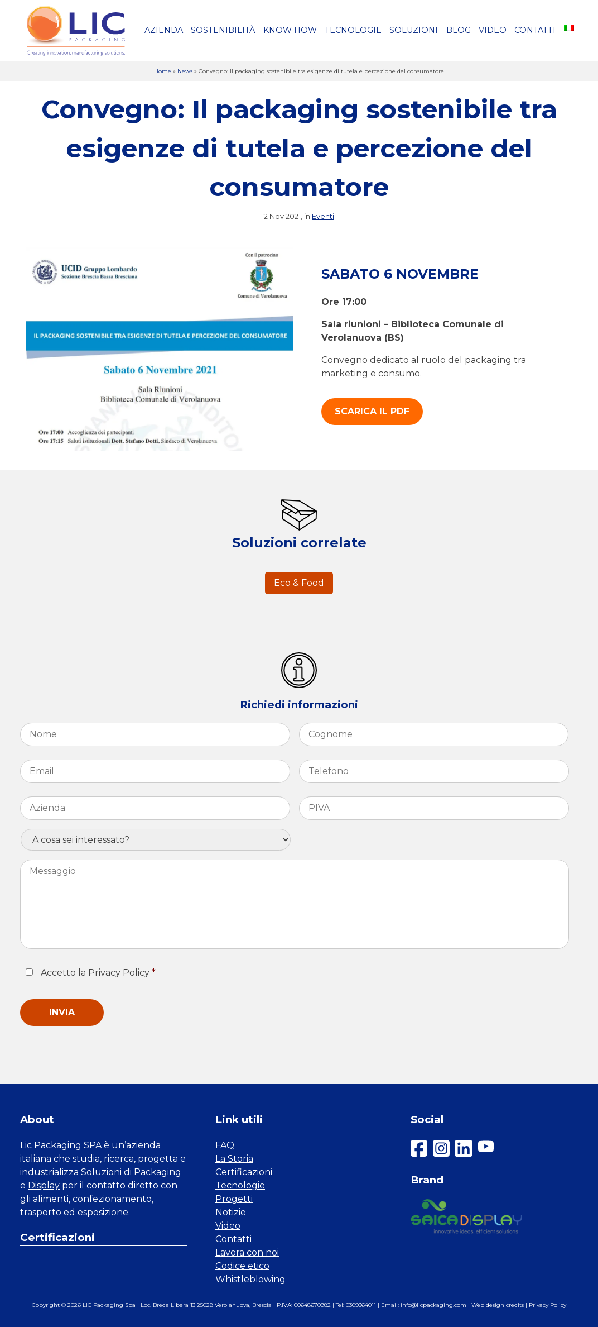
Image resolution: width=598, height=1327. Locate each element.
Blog (458, 30)
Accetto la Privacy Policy (98, 972)
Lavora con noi (247, 1252)
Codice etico (242, 1266)
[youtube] (486, 1150)
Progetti (234, 1199)
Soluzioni (413, 30)
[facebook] (419, 1150)
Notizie (230, 1212)
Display (44, 1185)
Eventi (323, 216)
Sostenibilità (223, 30)
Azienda (163, 30)
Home (162, 71)
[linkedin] (463, 1150)
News (184, 71)
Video (493, 30)
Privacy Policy (547, 1305)
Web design (487, 1305)
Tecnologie (353, 30)
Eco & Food (299, 582)
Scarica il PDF (372, 411)
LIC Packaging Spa (109, 1305)
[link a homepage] (76, 31)
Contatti (535, 30)
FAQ (224, 1145)
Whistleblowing (250, 1279)
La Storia (234, 1158)
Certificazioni (57, 1237)
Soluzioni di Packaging (131, 1172)
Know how (290, 30)
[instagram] (441, 1150)
